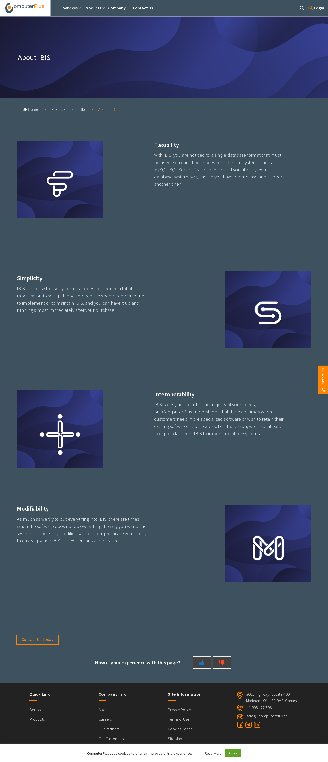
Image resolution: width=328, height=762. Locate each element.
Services (72, 8)
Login (316, 8)
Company (118, 8)
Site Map (175, 738)
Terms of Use (178, 719)
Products (95, 8)
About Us (106, 709)
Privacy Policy (179, 709)
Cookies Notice (180, 728)
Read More (213, 753)
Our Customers (111, 738)
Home (30, 109)
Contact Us (143, 8)
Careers (105, 719)
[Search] (302, 8)
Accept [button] (233, 753)
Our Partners (109, 728)
